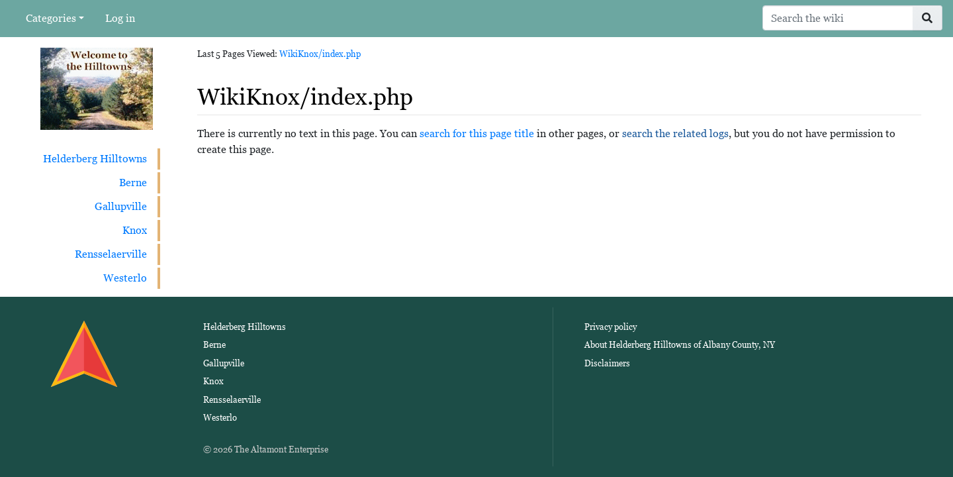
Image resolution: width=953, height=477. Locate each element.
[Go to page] (927, 17)
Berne (133, 182)
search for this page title (477, 133)
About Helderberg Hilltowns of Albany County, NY (679, 345)
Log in (120, 18)
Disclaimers (607, 363)
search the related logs (675, 133)
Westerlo (125, 278)
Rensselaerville (111, 254)
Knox (134, 230)
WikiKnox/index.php (320, 54)
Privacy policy (610, 327)
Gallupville (121, 206)
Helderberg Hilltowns (95, 158)
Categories (51, 18)
